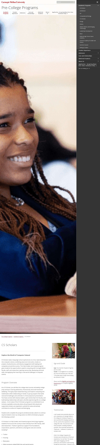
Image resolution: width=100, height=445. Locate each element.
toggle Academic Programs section (98, 5)
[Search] (66, 2)
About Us (47, 13)
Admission (22, 13)
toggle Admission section (98, 53)
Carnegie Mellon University (13, 2)
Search (74, 2)
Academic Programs (5, 13)
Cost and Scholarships (31, 13)
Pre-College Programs (20, 7)
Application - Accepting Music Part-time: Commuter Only (62, 13)
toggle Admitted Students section (98, 58)
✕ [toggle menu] (97, 2)
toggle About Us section (98, 61)
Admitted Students (40, 13)
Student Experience (15, 13)
